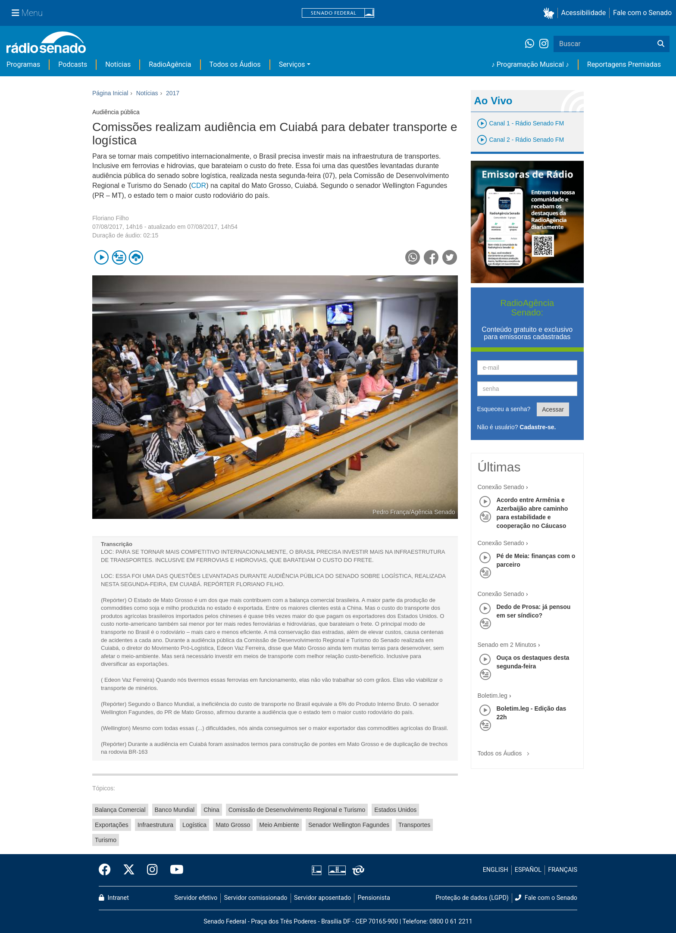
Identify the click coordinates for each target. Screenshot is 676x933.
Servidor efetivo (195, 898)
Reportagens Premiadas (624, 64)
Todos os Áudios (235, 64)
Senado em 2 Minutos (507, 644)
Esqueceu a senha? (504, 409)
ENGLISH (495, 870)
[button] (550, 13)
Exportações (111, 824)
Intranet (114, 898)
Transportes (414, 824)
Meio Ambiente (279, 824)
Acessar (553, 409)
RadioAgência (170, 64)
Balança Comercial (120, 809)
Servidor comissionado (256, 898)
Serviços (292, 64)
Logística (194, 824)
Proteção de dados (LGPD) (472, 898)
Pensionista (374, 898)
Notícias (118, 64)
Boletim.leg (492, 695)
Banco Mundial (175, 809)
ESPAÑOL (528, 870)
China (211, 809)
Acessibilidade (583, 13)
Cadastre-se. (538, 427)
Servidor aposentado (322, 898)
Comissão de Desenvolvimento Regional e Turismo (296, 809)
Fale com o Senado (642, 13)
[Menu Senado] (27, 13)
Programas (23, 64)
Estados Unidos (395, 809)
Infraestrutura (155, 824)
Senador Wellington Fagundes (348, 824)
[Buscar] (661, 44)
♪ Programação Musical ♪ (530, 64)
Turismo (105, 839)
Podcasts (72, 64)
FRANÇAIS (562, 870)
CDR (198, 185)
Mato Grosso (233, 824)
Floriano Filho (110, 218)
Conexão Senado (501, 487)
